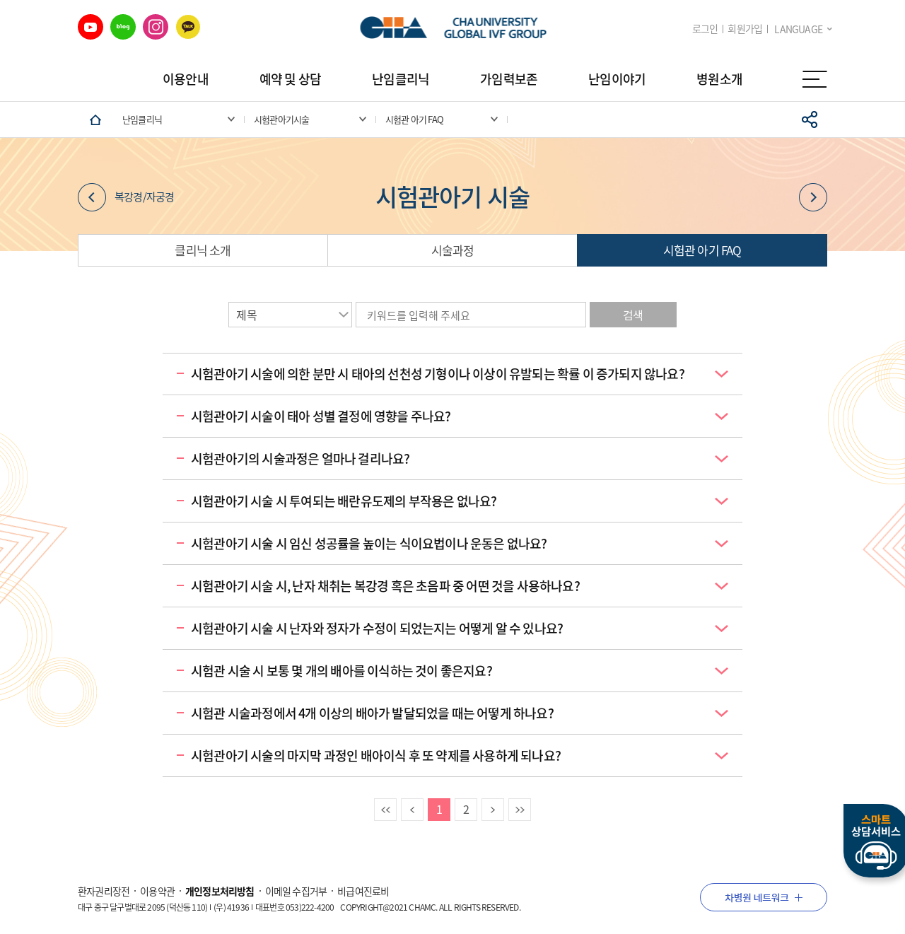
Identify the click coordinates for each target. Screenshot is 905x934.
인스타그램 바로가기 (155, 27)
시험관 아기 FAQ (702, 250)
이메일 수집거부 (296, 891)
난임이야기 (617, 78)
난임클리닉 (400, 78)
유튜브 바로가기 (90, 27)
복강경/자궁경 (126, 197)
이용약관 (157, 891)
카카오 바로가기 (188, 27)
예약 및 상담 (290, 78)
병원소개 (719, 78)
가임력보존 (508, 78)
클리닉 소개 (202, 250)
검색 (633, 314)
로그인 (705, 28)
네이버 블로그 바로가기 (123, 27)
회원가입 (745, 28)
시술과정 (452, 250)
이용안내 (186, 78)
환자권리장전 (103, 891)
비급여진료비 (363, 891)
